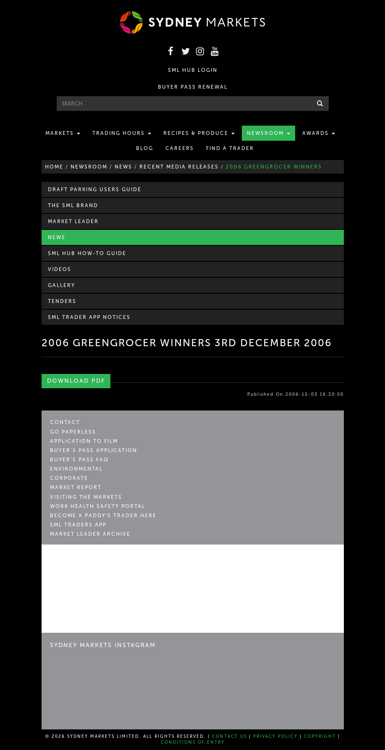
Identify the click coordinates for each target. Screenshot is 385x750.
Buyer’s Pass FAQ (79, 460)
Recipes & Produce (199, 133)
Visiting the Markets (86, 497)
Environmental (76, 469)
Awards (318, 133)
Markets (62, 133)
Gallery (61, 285)
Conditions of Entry (193, 742)
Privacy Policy (275, 736)
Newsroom (268, 133)
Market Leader (73, 221)
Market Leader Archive (90, 534)
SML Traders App (78, 525)
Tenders (62, 301)
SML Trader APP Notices (89, 317)
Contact (65, 422)
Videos (59, 269)
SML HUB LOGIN (192, 70)
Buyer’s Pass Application (93, 450)
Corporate (69, 478)
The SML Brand (73, 205)
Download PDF (76, 380)
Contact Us (229, 736)
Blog (144, 148)
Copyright (320, 736)
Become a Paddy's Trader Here (103, 515)
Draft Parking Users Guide (94, 189)
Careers (179, 148)
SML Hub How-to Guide (87, 253)
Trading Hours (121, 133)
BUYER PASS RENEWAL (193, 87)
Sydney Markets (85, 560)
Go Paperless (73, 432)
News (56, 237)
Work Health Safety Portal (97, 506)
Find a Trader (230, 148)
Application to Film (84, 441)
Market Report (76, 487)
